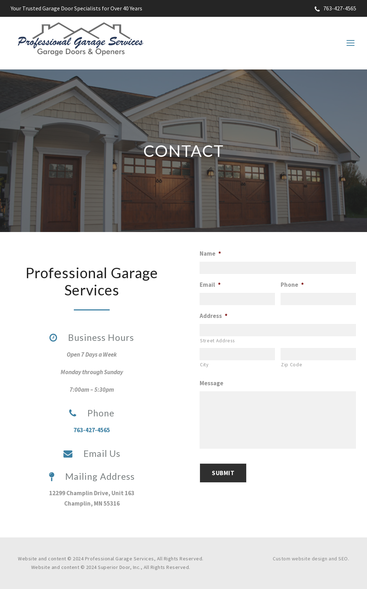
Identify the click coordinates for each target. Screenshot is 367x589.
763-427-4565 (335, 8)
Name (210, 253)
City (204, 364)
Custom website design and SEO (310, 558)
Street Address (217, 340)
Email (210, 285)
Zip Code (291, 364)
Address (214, 316)
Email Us (91, 453)
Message (211, 383)
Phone (292, 285)
